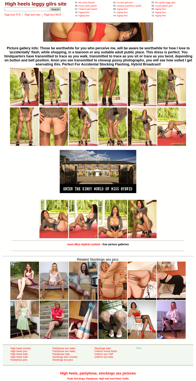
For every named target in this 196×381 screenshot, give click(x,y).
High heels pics (19, 351)
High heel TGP (13, 14)
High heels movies (21, 348)
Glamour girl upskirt (87, 9)
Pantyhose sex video (63, 348)
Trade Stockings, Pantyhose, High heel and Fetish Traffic (98, 378)
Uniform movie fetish (105, 351)
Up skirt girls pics (125, 2)
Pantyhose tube (61, 354)
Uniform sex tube (103, 356)
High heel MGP (52, 14)
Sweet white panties (87, 5)
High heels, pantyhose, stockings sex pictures (98, 373)
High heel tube (32, 14)
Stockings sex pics (62, 359)
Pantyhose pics (19, 359)
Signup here (122, 9)
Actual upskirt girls (164, 5)
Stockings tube (102, 348)
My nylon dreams (86, 2)
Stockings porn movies (65, 356)
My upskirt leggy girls (165, 2)
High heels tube (19, 354)
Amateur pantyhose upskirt (129, 5)
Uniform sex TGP (103, 354)
